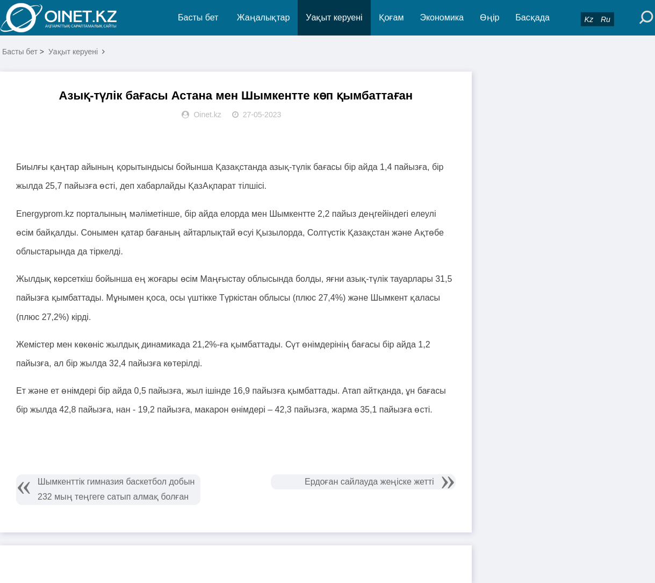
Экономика (442, 17)
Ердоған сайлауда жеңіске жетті (369, 481)
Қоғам (391, 17)
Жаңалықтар (263, 17)
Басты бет (198, 17)
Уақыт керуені (334, 17)
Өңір (489, 17)
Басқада (532, 17)
